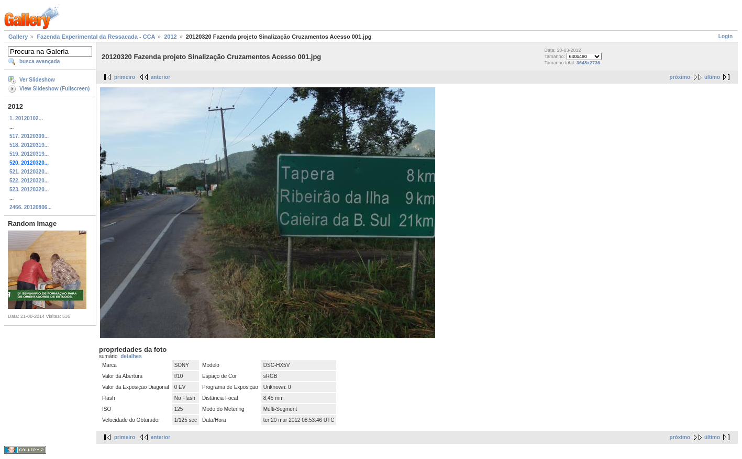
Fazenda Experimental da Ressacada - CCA (96, 36)
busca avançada (39, 61)
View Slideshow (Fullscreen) (54, 88)
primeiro (124, 77)
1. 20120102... (26, 118)
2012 (170, 36)
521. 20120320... (29, 172)
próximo (680, 77)
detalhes (131, 356)
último (712, 77)
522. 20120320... (29, 180)
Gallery (18, 36)
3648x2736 (588, 62)
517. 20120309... (29, 136)
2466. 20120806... (30, 207)
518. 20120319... (29, 145)
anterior (160, 77)
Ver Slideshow (37, 80)
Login (725, 36)
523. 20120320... (29, 189)
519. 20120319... (29, 154)
